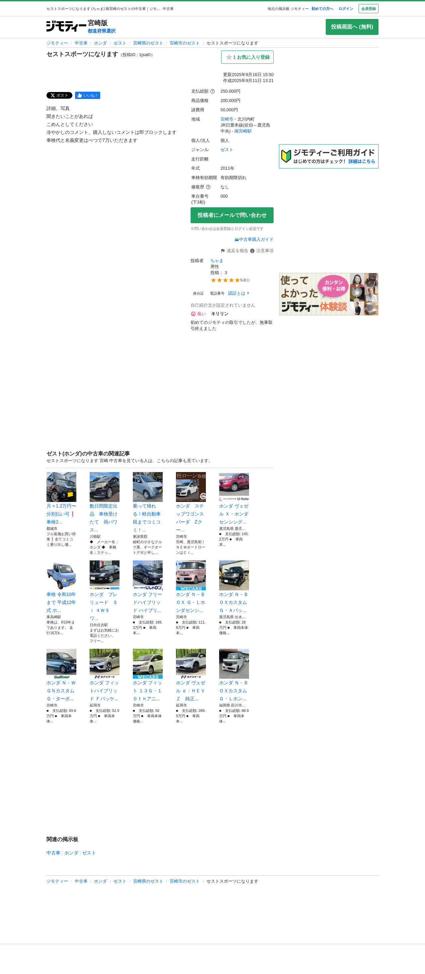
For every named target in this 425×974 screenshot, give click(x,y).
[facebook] (87, 95)
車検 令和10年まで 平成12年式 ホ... (61, 586)
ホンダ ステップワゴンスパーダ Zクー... (191, 502)
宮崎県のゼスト (148, 43)
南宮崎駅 (243, 131)
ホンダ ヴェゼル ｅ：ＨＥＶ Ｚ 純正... (191, 675)
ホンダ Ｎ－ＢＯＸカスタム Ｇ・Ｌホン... (234, 675)
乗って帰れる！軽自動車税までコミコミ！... (148, 502)
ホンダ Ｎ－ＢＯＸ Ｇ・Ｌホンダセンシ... (191, 586)
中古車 (81, 43)
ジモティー (57, 43)
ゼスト (120, 43)
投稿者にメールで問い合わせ (232, 215)
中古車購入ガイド (254, 239)
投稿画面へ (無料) (352, 27)
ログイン (346, 9)
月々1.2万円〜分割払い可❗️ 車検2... (61, 498)
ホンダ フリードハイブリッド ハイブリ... (148, 586)
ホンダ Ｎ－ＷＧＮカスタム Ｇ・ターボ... (61, 675)
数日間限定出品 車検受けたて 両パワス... (105, 502)
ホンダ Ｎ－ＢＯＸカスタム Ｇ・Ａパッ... (234, 586)
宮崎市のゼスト (185, 43)
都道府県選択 (102, 31)
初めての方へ (322, 9)
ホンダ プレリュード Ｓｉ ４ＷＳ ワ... (105, 590)
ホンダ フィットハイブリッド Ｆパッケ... (105, 675)
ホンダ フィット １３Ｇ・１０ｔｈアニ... (148, 675)
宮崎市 (226, 119)
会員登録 (368, 9)
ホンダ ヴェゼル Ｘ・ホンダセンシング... (234, 498)
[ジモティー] (66, 27)
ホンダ (100, 43)
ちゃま (217, 260)
